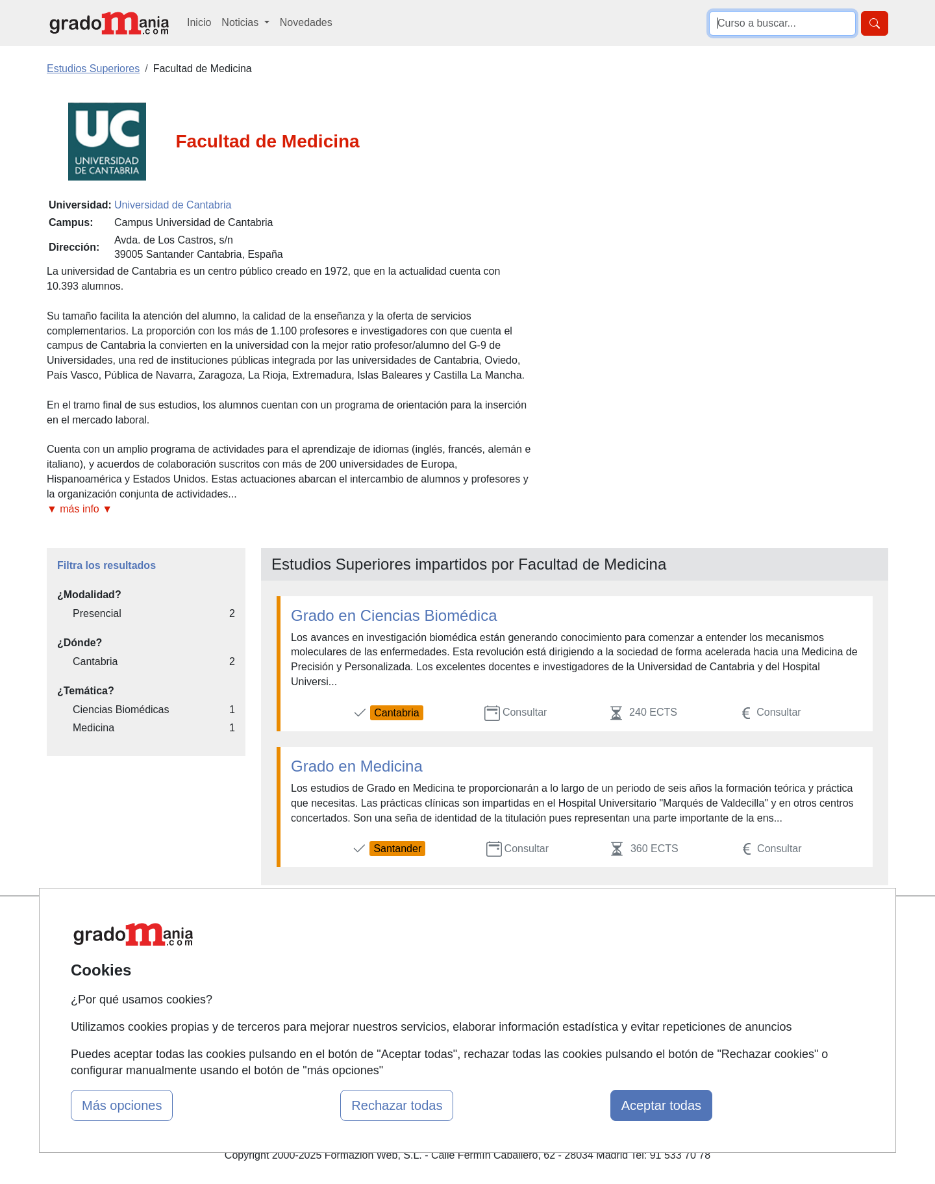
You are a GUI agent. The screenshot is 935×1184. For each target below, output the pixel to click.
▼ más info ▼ (79, 508)
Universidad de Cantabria (173, 204)
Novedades (306, 22)
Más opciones (122, 1105)
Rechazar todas (396, 1105)
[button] (289, 509)
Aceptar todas (661, 1105)
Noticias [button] (241, 22)
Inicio (199, 22)
